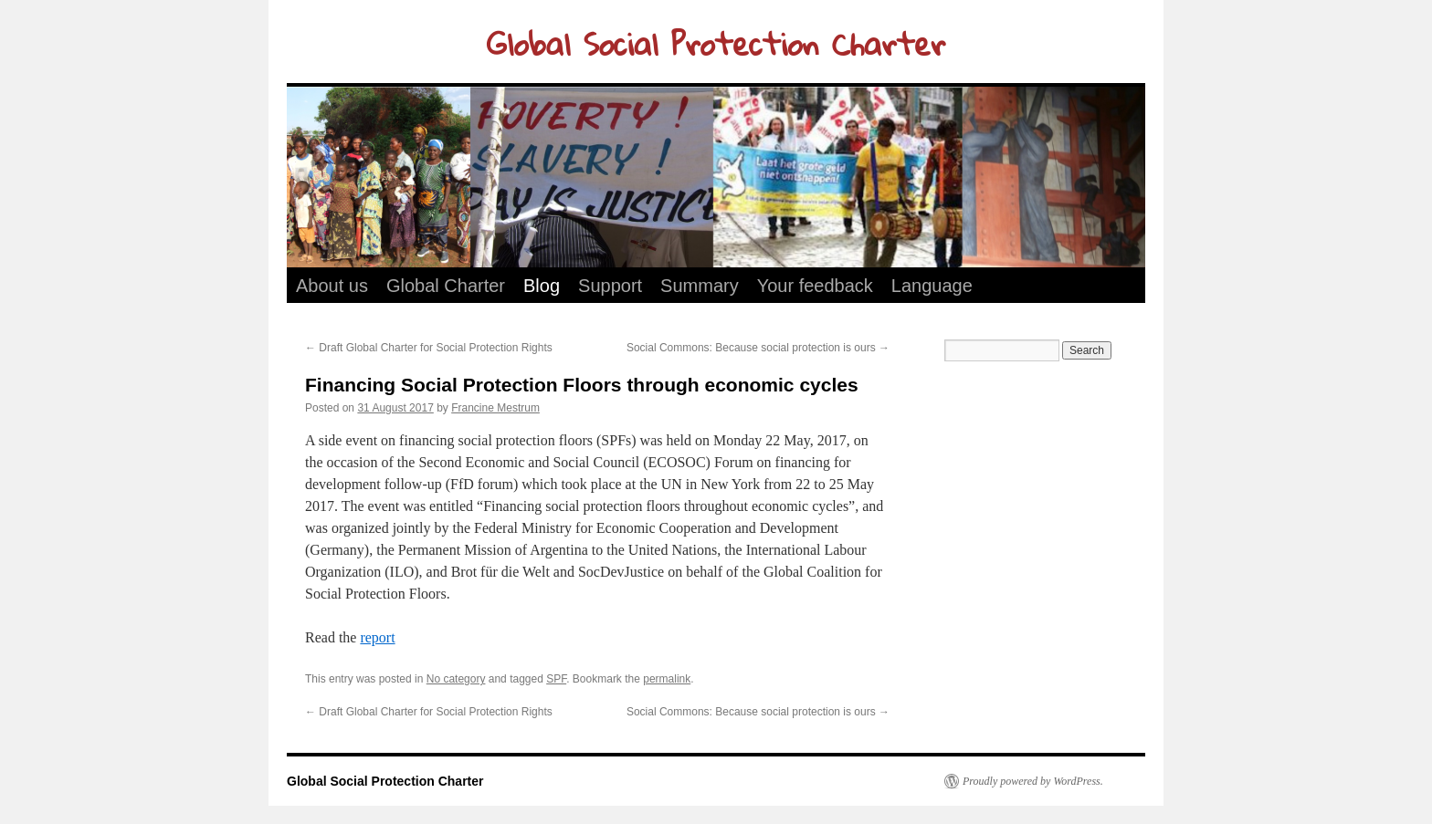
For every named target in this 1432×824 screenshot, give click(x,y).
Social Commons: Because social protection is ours (758, 347)
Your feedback (815, 286)
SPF (556, 679)
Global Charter (445, 286)
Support (610, 286)
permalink (666, 679)
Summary (699, 286)
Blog (541, 286)
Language (932, 286)
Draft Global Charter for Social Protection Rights (429, 347)
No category (456, 679)
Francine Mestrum (495, 408)
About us (332, 286)
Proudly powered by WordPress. (1033, 781)
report (377, 637)
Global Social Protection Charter (716, 43)
